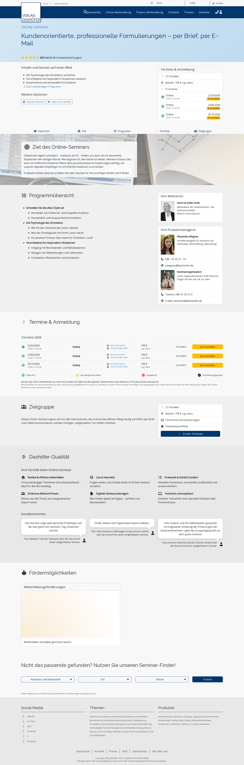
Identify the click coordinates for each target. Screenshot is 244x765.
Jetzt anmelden (207, 346)
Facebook (28, 731)
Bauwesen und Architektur (136, 716)
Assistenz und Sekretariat (112, 716)
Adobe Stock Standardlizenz (53, 693)
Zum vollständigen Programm (42, 86)
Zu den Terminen (190, 434)
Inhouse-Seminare (211, 716)
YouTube (28, 721)
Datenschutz (139, 751)
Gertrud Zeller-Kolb (119, 348)
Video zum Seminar (59, 101)
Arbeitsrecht (95, 716)
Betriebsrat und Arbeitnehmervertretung (107, 720)
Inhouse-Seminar (33, 101)
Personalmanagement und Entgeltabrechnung (123, 728)
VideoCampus (185, 720)
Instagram (28, 741)
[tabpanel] (53, 533)
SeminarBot (98, 12)
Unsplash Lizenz (88, 693)
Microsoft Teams (117, 345)
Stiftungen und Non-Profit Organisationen (131, 731)
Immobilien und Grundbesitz (102, 724)
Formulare (194, 724)
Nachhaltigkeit (96, 728)
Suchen (207, 679)
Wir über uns (160, 751)
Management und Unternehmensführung (134, 724)
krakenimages (73, 693)
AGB (124, 751)
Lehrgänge (187, 716)
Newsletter (205, 724)
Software (185, 724)
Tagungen (197, 716)
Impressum (83, 751)
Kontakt (217, 3)
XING (26, 726)
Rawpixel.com (33, 693)
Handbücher (163, 724)
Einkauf (129, 720)
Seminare (178, 716)
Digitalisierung (140, 720)
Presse (113, 751)
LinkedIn (27, 716)
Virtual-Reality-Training (168, 720)
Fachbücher (175, 724)
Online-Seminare (165, 716)
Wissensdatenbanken (201, 720)
